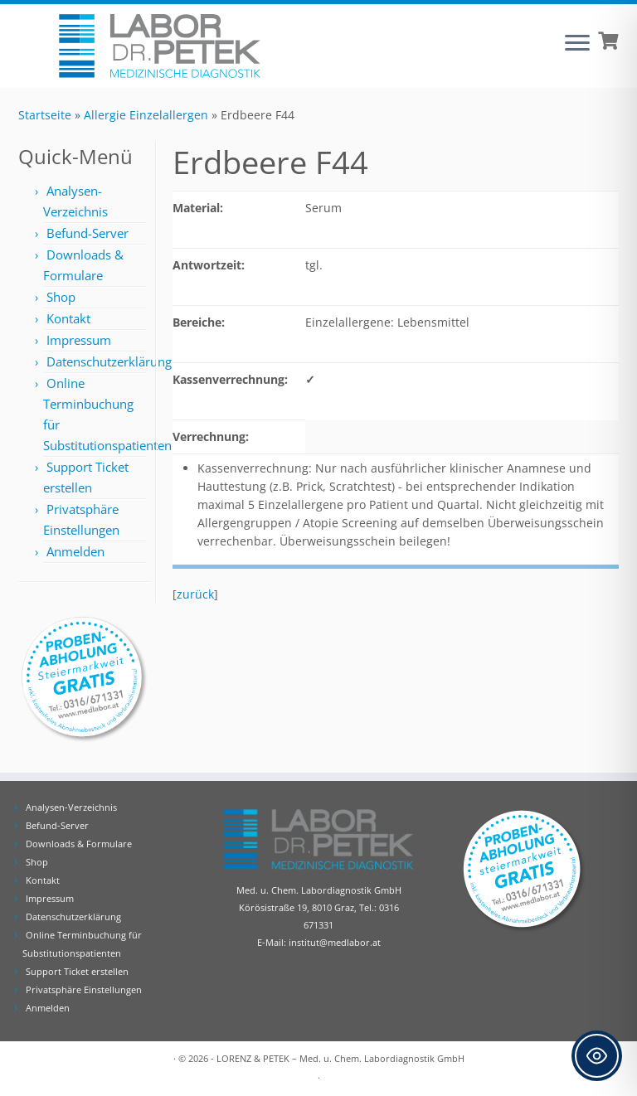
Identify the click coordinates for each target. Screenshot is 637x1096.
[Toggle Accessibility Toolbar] (596, 1055)
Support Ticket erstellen (77, 971)
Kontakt (68, 318)
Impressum (78, 340)
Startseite (44, 115)
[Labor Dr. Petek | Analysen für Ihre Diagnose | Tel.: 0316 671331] (159, 46)
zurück (195, 594)
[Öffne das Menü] (577, 44)
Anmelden (75, 551)
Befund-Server (87, 233)
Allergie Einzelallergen (146, 115)
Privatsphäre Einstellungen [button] (84, 989)
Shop (60, 297)
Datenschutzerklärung (109, 361)
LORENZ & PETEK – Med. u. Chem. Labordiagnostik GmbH (340, 1058)
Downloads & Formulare (79, 843)
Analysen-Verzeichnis (71, 807)
